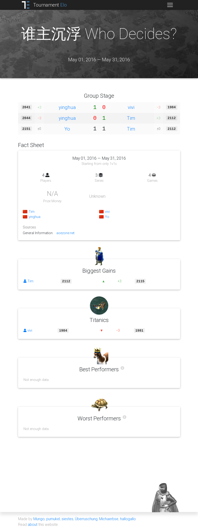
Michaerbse (108, 518)
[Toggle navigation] (170, 4)
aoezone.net (66, 233)
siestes (67, 518)
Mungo (39, 518)
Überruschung (86, 518)
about (32, 524)
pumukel (53, 518)
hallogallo (128, 518)
